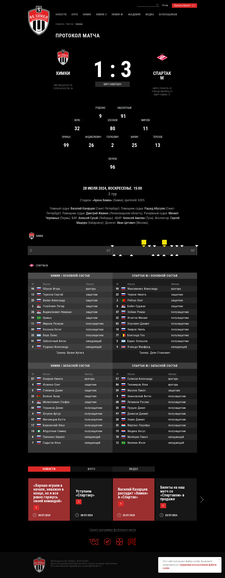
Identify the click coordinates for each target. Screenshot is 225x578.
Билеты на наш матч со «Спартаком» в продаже (172, 493)
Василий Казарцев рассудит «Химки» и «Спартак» (133, 493)
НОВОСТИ (49, 469)
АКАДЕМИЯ (134, 14)
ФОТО (91, 469)
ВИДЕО (133, 469)
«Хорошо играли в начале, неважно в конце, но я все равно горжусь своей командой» (48, 493)
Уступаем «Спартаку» (85, 493)
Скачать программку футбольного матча (112, 529)
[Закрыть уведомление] (219, 559)
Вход (165, 5)
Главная (60, 24)
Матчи (69, 24)
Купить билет (184, 5)
